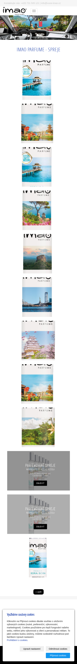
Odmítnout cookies (58, 649)
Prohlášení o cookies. (17, 640)
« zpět (38, 592)
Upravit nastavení (31, 649)
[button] (6, 27)
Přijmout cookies (58, 655)
